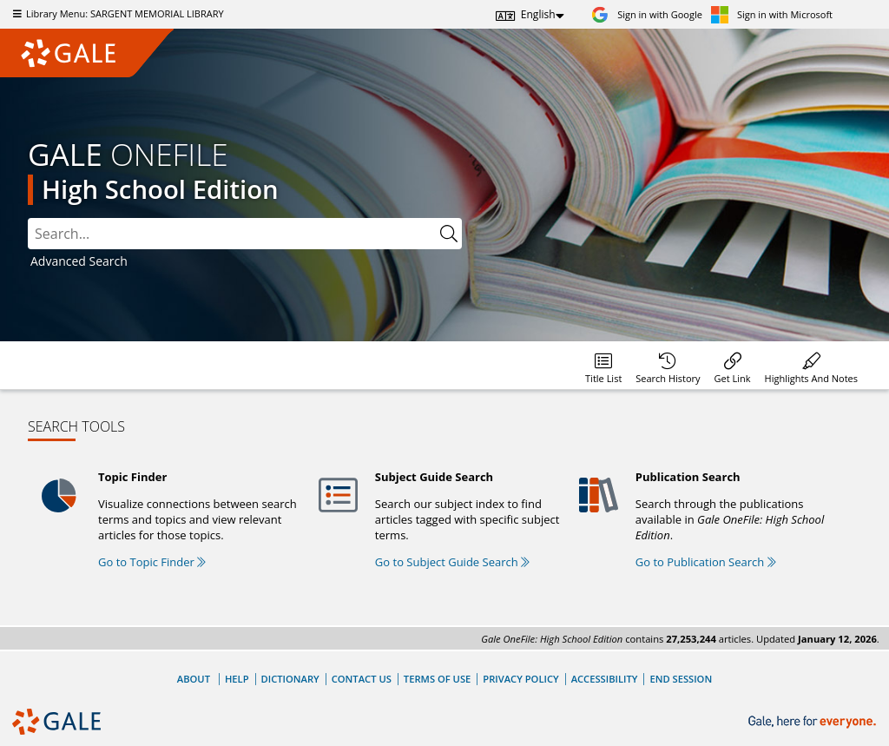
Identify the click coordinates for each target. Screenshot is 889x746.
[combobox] (245, 233)
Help (237, 678)
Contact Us (362, 678)
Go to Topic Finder (152, 562)
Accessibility (604, 678)
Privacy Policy (520, 678)
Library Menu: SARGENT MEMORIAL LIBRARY (116, 13)
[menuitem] (603, 365)
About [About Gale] (193, 678)
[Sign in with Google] (646, 14)
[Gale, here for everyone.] (814, 722)
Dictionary (290, 678)
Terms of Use (437, 678)
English (538, 14)
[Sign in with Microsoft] (772, 14)
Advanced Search (79, 261)
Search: (28, 218)
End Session (680, 678)
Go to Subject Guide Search (452, 562)
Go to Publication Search (705, 562)
